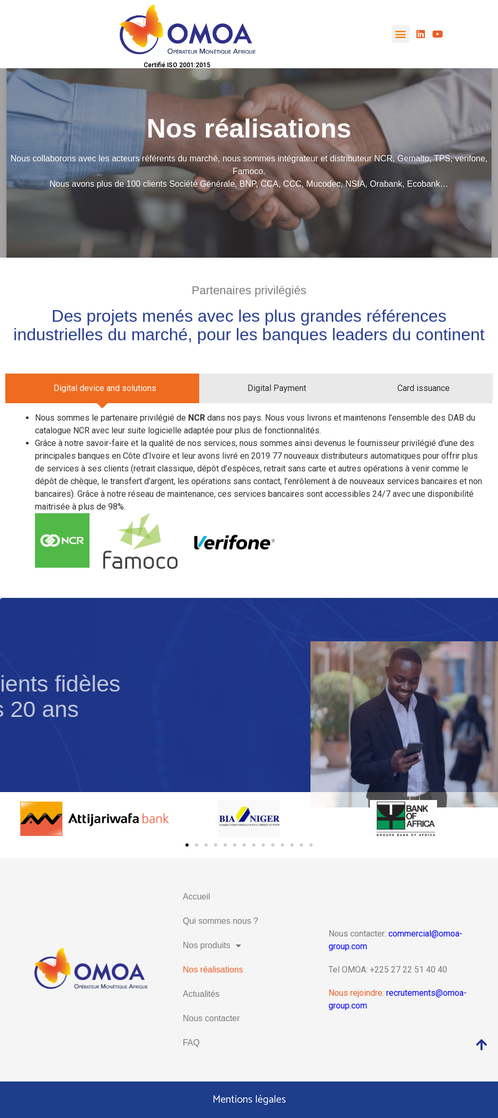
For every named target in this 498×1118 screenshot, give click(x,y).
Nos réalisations (213, 969)
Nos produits (212, 945)
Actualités (201, 993)
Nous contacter (211, 1018)
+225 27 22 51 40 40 (408, 970)
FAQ (191, 1042)
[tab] (102, 388)
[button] (401, 34)
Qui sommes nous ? (220, 920)
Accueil (196, 896)
